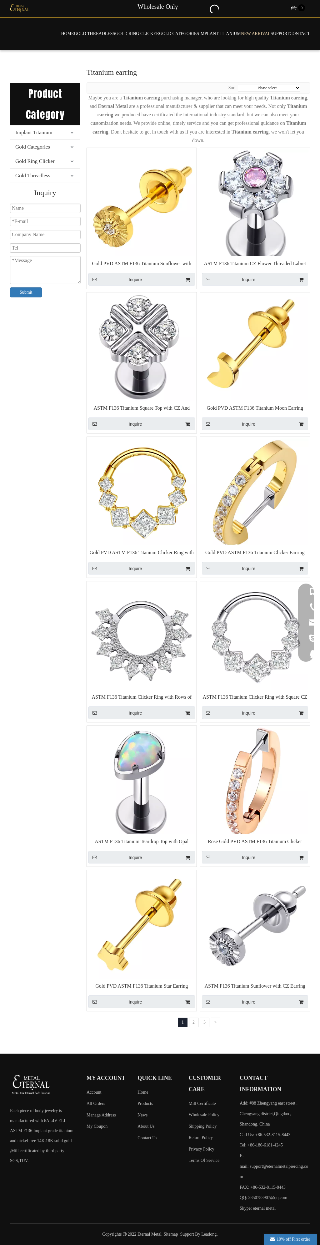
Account (94, 1092)
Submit (26, 292)
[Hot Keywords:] (214, 8)
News (143, 1115)
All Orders (96, 1103)
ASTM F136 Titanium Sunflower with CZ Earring (254, 986)
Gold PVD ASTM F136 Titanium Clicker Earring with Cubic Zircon (254, 553)
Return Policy (201, 1137)
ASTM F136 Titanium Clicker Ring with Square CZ (254, 697)
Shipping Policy (203, 1126)
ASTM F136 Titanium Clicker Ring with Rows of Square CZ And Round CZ (142, 697)
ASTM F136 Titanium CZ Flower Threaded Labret (255, 263)
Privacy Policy (201, 1149)
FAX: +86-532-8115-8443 (263, 1187)
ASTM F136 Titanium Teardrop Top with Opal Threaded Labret (141, 842)
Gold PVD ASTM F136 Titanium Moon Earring (255, 408)
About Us (146, 1126)
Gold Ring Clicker (35, 161)
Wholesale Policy (204, 1114)
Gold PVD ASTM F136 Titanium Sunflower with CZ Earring (141, 264)
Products (145, 1103)
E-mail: (274, 1166)
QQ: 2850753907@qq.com (263, 1197)
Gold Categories (32, 147)
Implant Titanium (33, 132)
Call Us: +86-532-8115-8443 (265, 1134)
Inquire (115, 279)
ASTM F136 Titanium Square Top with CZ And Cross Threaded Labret (141, 408)
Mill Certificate (202, 1103)
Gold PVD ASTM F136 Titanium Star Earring (141, 986)
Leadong (209, 1234)
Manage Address (101, 1115)
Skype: (246, 1208)
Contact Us (147, 1138)
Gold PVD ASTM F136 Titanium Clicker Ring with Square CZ (142, 553)
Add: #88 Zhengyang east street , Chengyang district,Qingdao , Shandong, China (269, 1113)
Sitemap (171, 1234)
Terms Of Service (204, 1160)
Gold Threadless (32, 176)
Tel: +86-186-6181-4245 (261, 1145)
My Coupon (97, 1126)
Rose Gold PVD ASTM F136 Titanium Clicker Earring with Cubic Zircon (255, 842)
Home (143, 1092)
